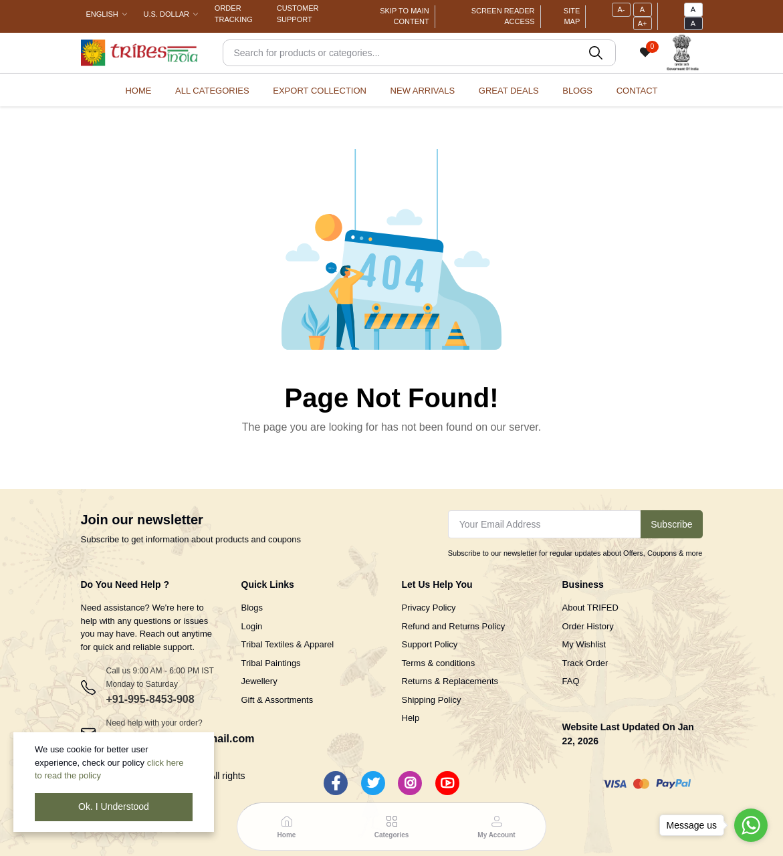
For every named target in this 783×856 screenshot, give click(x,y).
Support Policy (430, 644)
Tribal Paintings (271, 663)
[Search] (419, 52)
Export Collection (319, 91)
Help (411, 718)
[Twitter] (373, 783)
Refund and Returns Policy (454, 626)
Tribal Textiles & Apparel (287, 644)
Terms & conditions (438, 663)
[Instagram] (410, 783)
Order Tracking (234, 13)
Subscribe (671, 524)
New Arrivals (422, 91)
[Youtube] (447, 783)
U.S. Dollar (166, 14)
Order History (588, 626)
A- (621, 9)
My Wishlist (584, 644)
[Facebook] (336, 783)
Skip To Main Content (404, 16)
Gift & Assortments (277, 700)
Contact (637, 91)
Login (252, 626)
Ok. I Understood (113, 806)
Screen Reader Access (503, 16)
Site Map (572, 16)
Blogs (577, 91)
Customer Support (298, 13)
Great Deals (509, 91)
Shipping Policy (431, 700)
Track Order (585, 663)
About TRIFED (590, 608)
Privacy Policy (429, 608)
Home (138, 91)
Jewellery (259, 681)
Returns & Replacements (450, 681)
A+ (642, 23)
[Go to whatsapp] (751, 825)
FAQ (571, 681)
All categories (212, 91)
